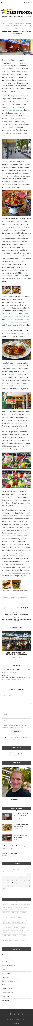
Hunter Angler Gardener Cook (10, 981)
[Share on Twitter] (21, 608)
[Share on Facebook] (20, 608)
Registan (14, 96)
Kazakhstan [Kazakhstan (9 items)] (23, 920)
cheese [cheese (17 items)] (12, 909)
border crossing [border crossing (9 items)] (25, 904)
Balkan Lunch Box (7, 958)
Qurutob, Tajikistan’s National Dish (21, 825)
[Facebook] (10, 1013)
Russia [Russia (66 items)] (12, 930)
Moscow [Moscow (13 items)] (21, 925)
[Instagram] (26, 2)
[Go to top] (16, 1024)
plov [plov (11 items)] (24, 927)
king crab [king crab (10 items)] (15, 922)
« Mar (3, 892)
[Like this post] (18, 608)
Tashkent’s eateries (18, 423)
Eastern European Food (8, 965)
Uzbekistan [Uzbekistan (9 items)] (14, 937)
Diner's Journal (6, 962)
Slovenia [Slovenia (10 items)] (13, 932)
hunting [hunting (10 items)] (14, 920)
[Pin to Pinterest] (23, 608)
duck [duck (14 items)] (25, 914)
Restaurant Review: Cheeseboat (20, 836)
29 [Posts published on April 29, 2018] (29, 886)
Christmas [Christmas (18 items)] (15, 912)
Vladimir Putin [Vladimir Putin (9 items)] (7, 940)
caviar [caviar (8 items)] (5, 909)
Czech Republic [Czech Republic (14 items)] (7, 914)
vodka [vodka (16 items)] (16, 940)
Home (3, 23)
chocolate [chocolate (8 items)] (6, 912)
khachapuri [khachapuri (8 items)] (6, 922)
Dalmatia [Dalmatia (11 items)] (17, 914)
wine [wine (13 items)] (23, 940)
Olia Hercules (5, 985)
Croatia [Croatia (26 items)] (23, 912)
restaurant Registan (14, 110)
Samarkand (6, 66)
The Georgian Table (7, 992)
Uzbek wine (6, 601)
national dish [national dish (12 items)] (7, 927)
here (25, 576)
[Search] (31, 2)
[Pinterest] (28, 2)
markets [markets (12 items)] (5, 925)
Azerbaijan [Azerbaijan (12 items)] (14, 904)
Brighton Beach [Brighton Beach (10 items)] (7, 907)
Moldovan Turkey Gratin (10, 853)
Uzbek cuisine (23, 597)
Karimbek (14, 369)
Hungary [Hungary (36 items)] (6, 920)
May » (7, 892)
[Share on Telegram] (25, 608)
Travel (10, 23)
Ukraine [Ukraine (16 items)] (5, 937)
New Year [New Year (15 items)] (17, 927)
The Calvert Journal (7, 988)
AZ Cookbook (6, 954)
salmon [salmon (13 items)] (5, 932)
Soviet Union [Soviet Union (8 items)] (6, 935)
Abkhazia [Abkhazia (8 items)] (5, 904)
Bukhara (5, 69)
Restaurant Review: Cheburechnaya (14, 846)
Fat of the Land (6, 973)
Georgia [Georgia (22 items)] (20, 917)
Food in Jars (5, 977)
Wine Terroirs (5, 1000)
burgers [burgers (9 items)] (26, 907)
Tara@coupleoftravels (11, 670)
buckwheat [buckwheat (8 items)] (18, 907)
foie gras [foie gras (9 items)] (12, 917)
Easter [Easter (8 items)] (5, 917)
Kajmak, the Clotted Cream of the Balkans (21, 815)
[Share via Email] (27, 608)
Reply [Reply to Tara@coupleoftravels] (29, 669)
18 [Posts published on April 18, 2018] (12, 883)
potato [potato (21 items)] (5, 930)
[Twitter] (24, 2)
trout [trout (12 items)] (22, 935)
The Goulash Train (7, 996)
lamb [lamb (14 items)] (23, 922)
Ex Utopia (4, 969)
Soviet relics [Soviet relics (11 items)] (22, 932)
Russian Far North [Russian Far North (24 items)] (22, 930)
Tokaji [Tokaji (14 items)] (15, 935)
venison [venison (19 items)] (22, 937)
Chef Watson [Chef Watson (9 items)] (20, 909)
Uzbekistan (28, 23)
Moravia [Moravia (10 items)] (13, 925)
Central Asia (18, 23)
